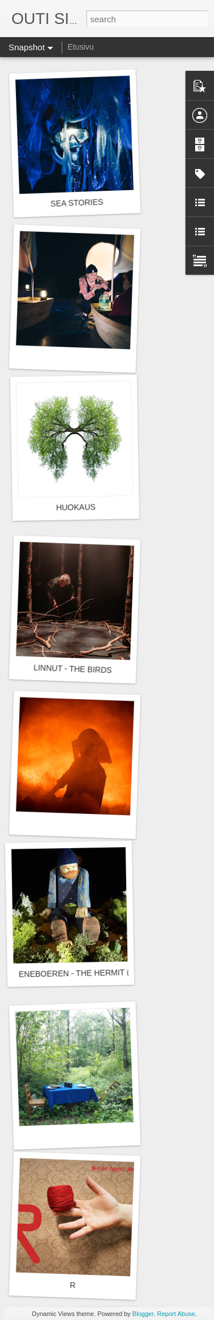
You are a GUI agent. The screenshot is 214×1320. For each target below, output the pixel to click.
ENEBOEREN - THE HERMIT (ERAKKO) (92, 972)
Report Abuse (176, 1313)
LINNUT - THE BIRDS (73, 669)
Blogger (143, 1313)
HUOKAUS (76, 507)
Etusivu (80, 46)
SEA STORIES (76, 202)
